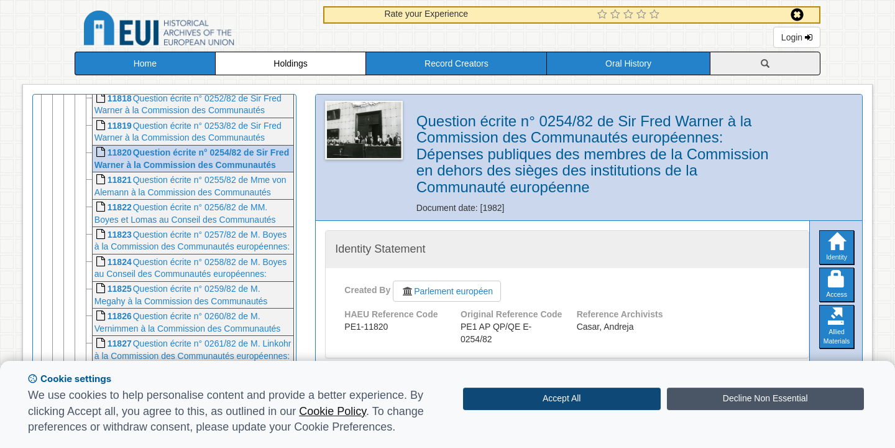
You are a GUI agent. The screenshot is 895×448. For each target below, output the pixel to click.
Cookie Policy (332, 411)
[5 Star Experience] (656, 14)
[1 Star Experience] (603, 14)
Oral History (628, 63)
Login (796, 37)
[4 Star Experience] (642, 14)
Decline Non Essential (765, 398)
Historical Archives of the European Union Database (194, 30)
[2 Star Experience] (616, 14)
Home (145, 63)
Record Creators (457, 63)
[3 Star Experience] (629, 14)
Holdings (290, 63)
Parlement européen (447, 291)
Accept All (562, 398)
